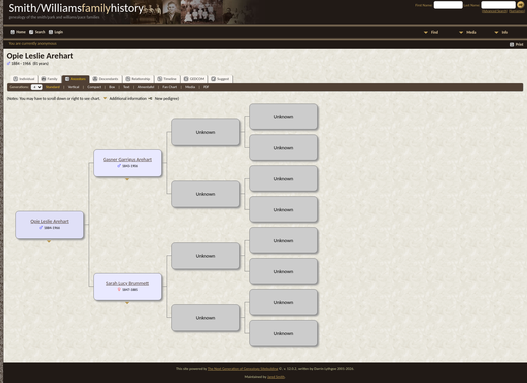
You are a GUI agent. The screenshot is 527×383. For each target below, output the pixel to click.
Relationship (138, 78)
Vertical (73, 87)
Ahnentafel (146, 87)
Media (471, 32)
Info (505, 32)
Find (434, 32)
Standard (52, 87)
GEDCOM (194, 78)
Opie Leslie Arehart (50, 221)
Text (126, 87)
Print (519, 44)
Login (59, 32)
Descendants (105, 78)
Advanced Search (494, 11)
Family (49, 78)
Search (40, 32)
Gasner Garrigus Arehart (127, 159)
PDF (206, 87)
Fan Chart (170, 87)
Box (112, 87)
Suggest (220, 78)
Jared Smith (276, 377)
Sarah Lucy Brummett (127, 283)
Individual (23, 78)
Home (21, 32)
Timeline (167, 78)
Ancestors (75, 78)
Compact (94, 87)
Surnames (517, 11)
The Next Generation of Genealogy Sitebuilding (243, 369)
